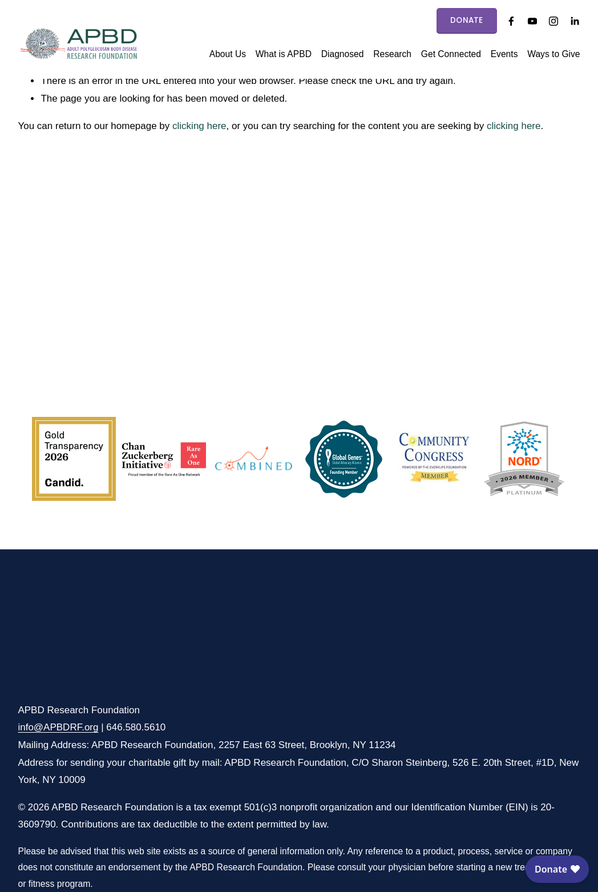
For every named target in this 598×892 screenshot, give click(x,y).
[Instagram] (553, 21)
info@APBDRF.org (58, 727)
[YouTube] (532, 21)
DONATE (466, 20)
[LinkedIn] (574, 21)
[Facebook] (511, 21)
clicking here (199, 125)
